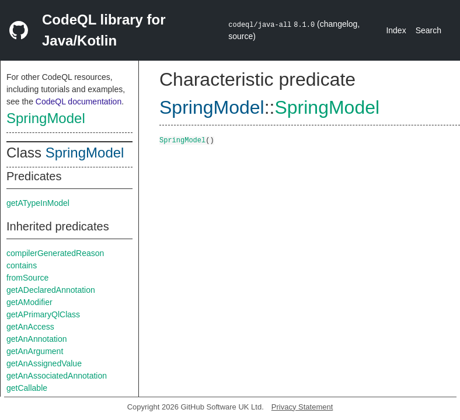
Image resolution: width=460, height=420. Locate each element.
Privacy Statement (302, 406)
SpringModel (45, 118)
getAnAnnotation (36, 339)
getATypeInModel (37, 203)
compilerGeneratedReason (55, 253)
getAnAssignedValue (44, 363)
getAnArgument (34, 351)
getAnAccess (30, 326)
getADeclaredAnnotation (50, 290)
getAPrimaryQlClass (43, 314)
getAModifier (29, 302)
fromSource (27, 277)
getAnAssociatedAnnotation (56, 375)
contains (21, 265)
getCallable (26, 388)
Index (396, 30)
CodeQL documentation (78, 101)
